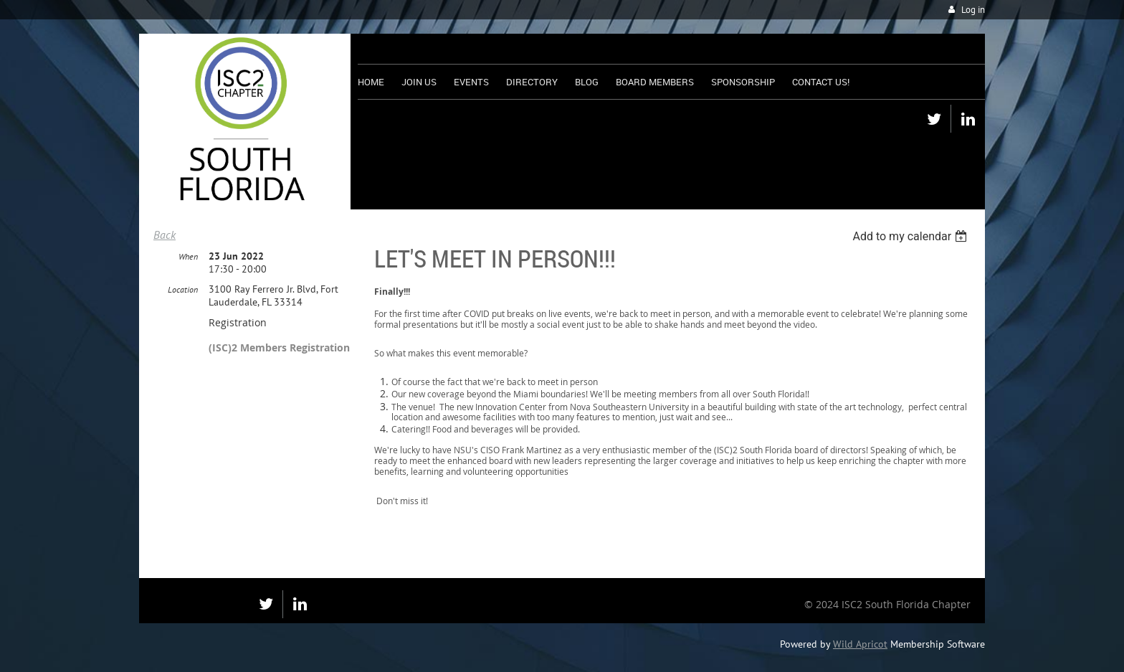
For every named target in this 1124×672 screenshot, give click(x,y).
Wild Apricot (860, 644)
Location (183, 289)
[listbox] (911, 236)
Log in (973, 10)
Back (164, 234)
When (188, 256)
